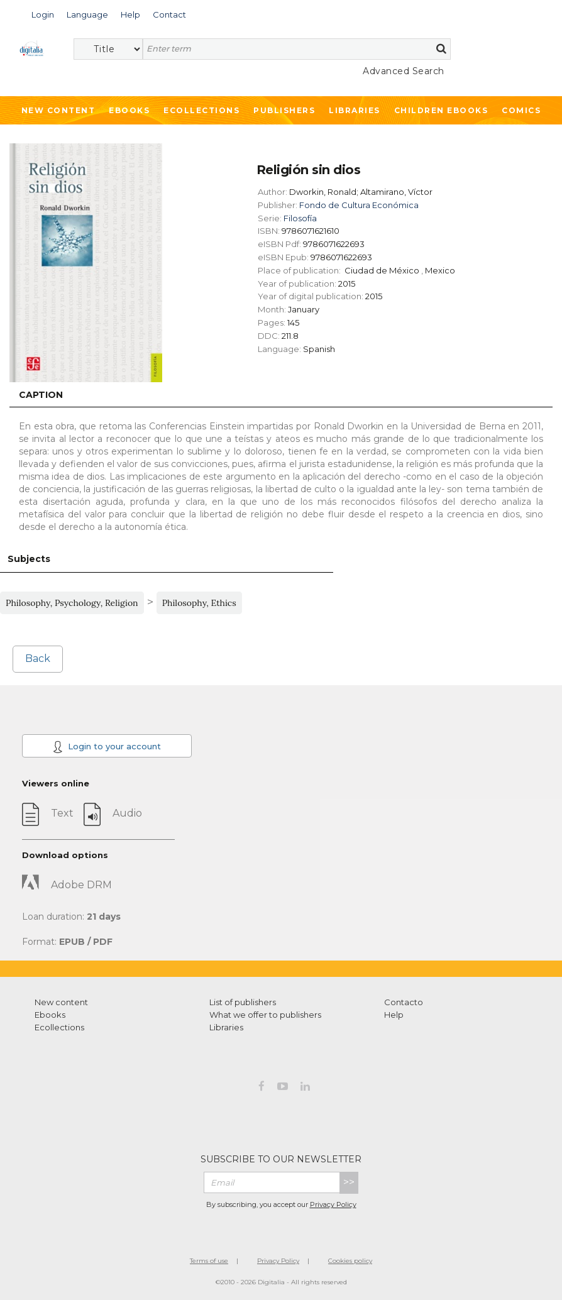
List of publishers (242, 1002)
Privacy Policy (333, 1204)
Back (37, 658)
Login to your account (107, 747)
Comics (521, 110)
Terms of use (209, 1261)
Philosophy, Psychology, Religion (72, 603)
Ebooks (129, 110)
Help (394, 1015)
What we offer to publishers (265, 1015)
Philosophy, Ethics (199, 603)
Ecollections (201, 110)
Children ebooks (441, 110)
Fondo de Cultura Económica (359, 205)
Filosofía (300, 218)
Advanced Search (403, 71)
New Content (58, 110)
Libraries (354, 110)
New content (61, 1002)
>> (349, 1182)
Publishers (284, 110)
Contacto (403, 1002)
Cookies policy (350, 1261)
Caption (41, 394)
